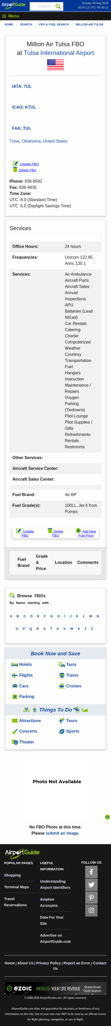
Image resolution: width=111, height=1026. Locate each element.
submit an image (62, 833)
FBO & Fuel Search (54, 24)
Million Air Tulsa (90, 24)
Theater (23, 742)
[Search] (58, 6)
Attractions (26, 721)
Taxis (67, 664)
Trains (68, 675)
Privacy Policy (48, 963)
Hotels (22, 664)
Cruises (70, 686)
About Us (26, 963)
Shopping (12, 875)
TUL (27, 128)
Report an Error (77, 963)
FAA (16, 128)
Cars (20, 686)
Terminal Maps (16, 887)
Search (26, 24)
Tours (68, 721)
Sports (69, 731)
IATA (16, 86)
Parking (23, 696)
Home (9, 24)
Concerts (24, 731)
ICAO (17, 107)
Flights (22, 675)
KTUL (30, 107)
